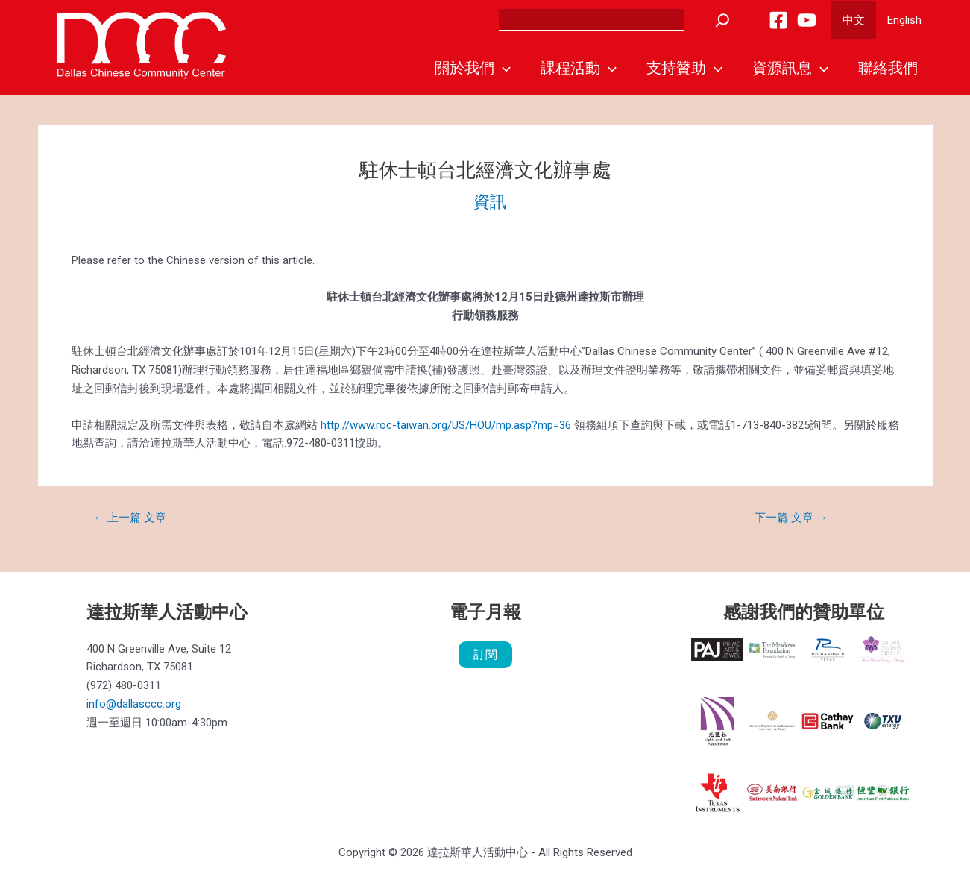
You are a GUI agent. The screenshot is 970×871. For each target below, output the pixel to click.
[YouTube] (806, 20)
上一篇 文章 (129, 517)
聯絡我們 (888, 68)
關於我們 (473, 68)
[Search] (722, 20)
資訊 (490, 201)
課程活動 (579, 68)
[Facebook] (778, 20)
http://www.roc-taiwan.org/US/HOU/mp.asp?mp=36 (446, 425)
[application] (502, 68)
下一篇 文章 (791, 517)
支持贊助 (684, 68)
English (904, 20)
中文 (854, 20)
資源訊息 (790, 68)
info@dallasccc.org (133, 704)
